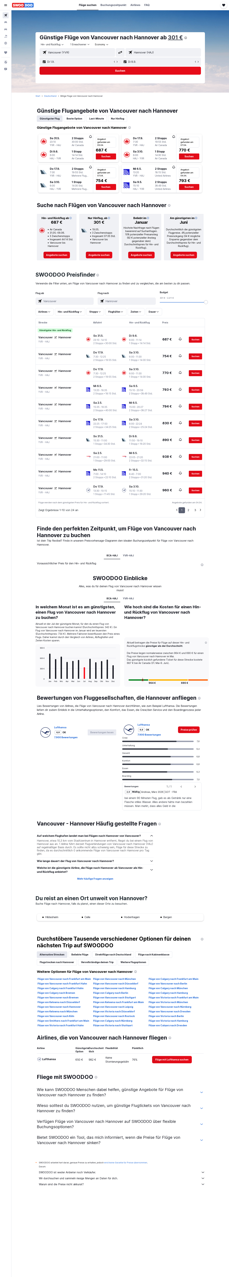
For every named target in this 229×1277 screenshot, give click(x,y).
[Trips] (5, 52)
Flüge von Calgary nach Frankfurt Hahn (61, 988)
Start (38, 96)
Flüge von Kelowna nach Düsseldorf (59, 1002)
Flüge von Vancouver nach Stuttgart (114, 997)
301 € (175, 37)
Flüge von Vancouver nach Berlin (168, 983)
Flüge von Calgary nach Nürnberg (112, 1020)
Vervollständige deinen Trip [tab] (97, 962)
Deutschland (50, 96)
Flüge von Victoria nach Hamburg (168, 1020)
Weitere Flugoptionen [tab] (133, 962)
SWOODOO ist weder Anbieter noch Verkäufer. (122, 1172)
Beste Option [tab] (74, 118)
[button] (5, 5)
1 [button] (181, 510)
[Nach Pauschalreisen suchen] (5, 36)
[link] (57, 255)
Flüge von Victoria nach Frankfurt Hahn (61, 1025)
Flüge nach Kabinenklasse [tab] (153, 954)
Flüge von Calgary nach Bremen (56, 992)
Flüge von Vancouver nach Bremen (58, 997)
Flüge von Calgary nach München (168, 988)
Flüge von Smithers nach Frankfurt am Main (63, 1020)
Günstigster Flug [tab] (50, 118)
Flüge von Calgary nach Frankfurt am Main (173, 978)
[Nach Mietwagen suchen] (5, 29)
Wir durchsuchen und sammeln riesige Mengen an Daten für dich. (122, 1178)
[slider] (206, 302)
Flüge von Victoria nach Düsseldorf (114, 1011)
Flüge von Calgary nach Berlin (110, 992)
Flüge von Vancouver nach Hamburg (114, 988)
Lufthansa (60, 727)
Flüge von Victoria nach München (168, 1002)
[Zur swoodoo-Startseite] (23, 5)
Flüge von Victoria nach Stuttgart (113, 1025)
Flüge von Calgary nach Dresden (168, 1025)
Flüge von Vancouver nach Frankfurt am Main (64, 978)
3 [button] (195, 510)
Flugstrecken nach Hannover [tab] (57, 962)
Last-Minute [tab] (96, 118)
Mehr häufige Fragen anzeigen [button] (95, 878)
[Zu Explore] (5, 43)
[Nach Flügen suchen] (5, 15)
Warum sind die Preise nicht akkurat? (122, 1184)
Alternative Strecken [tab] (52, 954)
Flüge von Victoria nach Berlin (166, 1016)
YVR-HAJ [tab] (128, 555)
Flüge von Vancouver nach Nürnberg (170, 1006)
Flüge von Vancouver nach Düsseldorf (115, 983)
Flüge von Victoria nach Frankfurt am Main (174, 997)
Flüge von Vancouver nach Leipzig (113, 1006)
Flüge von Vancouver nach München (114, 978)
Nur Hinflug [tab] (117, 118)
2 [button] (188, 510)
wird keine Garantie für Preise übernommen (125, 1162)
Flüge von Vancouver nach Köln (56, 1016)
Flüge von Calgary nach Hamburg (168, 992)
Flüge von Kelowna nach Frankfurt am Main (118, 1002)
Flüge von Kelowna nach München (58, 1011)
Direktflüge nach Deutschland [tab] (113, 954)
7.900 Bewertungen (66, 737)
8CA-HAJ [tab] (112, 555)
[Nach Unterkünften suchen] (5, 22)
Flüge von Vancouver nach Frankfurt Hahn (62, 983)
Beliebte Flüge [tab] (79, 954)
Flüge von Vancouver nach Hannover (59, 1006)
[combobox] (52, 44)
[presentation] (185, 37)
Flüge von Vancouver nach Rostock (114, 1016)
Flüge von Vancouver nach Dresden (169, 1011)
